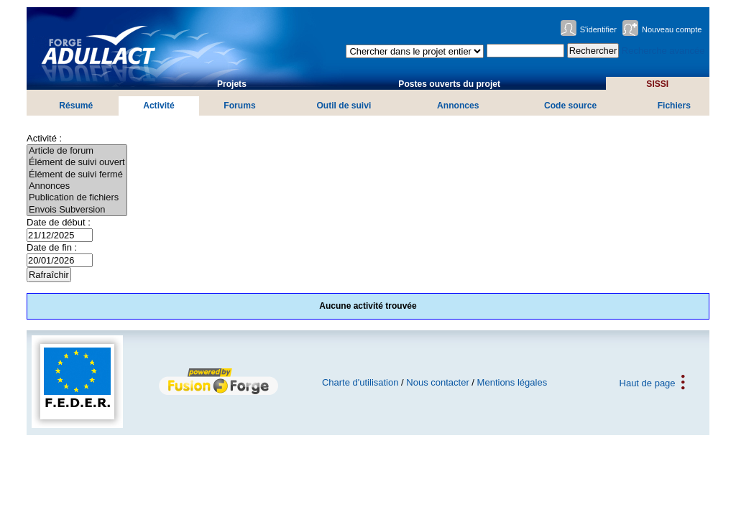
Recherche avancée (663, 50)
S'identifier (598, 29)
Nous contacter (437, 382)
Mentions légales (512, 382)
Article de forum (76, 151)
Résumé (76, 106)
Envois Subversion (76, 209)
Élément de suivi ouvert (76, 162)
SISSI (657, 84)
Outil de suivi (343, 106)
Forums (239, 106)
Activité (159, 106)
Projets (232, 84)
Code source (570, 106)
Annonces (458, 106)
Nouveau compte (672, 29)
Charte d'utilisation (360, 382)
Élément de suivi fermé (76, 174)
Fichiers (674, 106)
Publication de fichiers (76, 197)
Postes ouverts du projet (449, 84)
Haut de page (648, 382)
